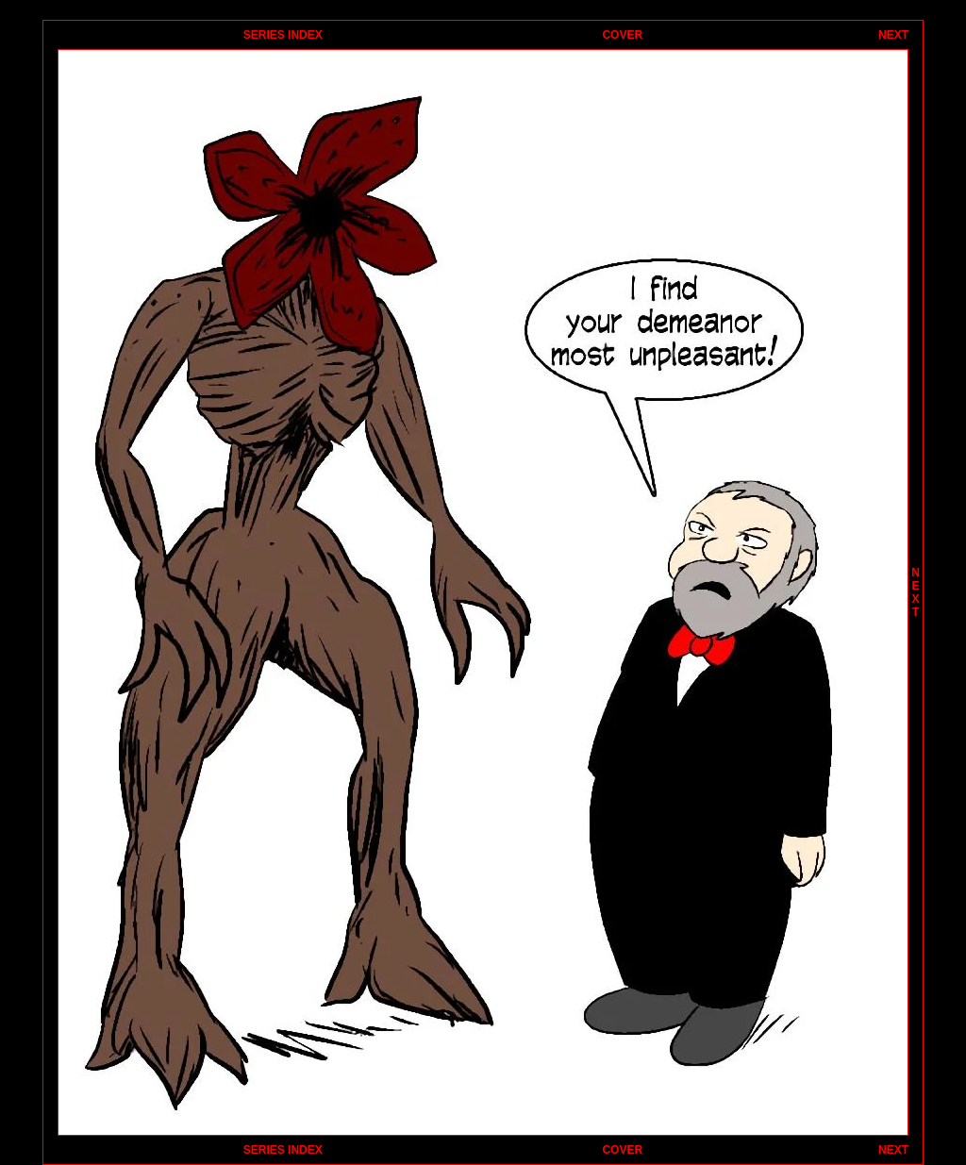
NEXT (893, 35)
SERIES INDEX (283, 35)
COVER (622, 35)
